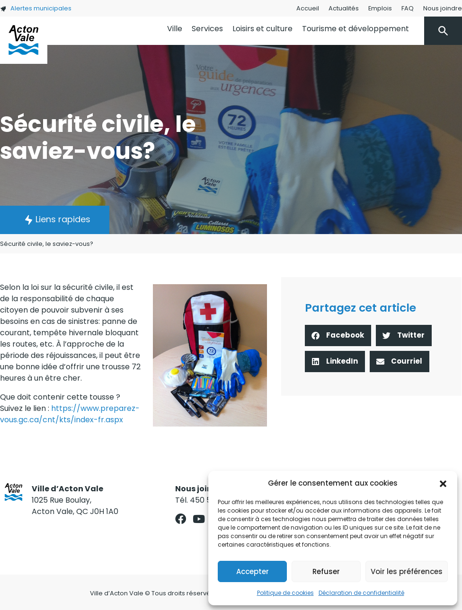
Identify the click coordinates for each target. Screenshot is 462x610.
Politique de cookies (285, 593)
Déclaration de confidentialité (361, 593)
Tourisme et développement (355, 28)
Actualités (344, 8)
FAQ (407, 8)
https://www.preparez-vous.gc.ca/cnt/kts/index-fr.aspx (70, 414)
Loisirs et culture (262, 28)
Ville (174, 28)
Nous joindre (442, 8)
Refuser (326, 571)
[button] (443, 483)
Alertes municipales (35, 8)
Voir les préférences (407, 571)
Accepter (252, 571)
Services (207, 28)
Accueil (307, 8)
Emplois (380, 8)
